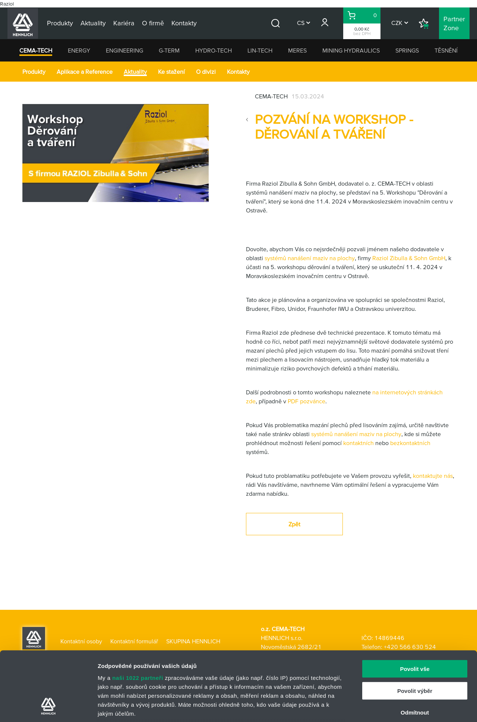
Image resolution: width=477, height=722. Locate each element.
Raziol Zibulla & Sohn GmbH (408, 258)
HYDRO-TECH (213, 50)
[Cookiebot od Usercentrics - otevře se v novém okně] (48, 707)
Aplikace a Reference (85, 71)
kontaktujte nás (433, 475)
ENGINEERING (124, 50)
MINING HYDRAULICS (351, 50)
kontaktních (358, 442)
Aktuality (135, 71)
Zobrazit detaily (394, 707)
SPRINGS (407, 50)
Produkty (33, 71)
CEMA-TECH (35, 50)
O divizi (206, 71)
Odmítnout (415, 650)
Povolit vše (414, 607)
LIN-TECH (259, 50)
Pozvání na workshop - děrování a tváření (334, 126)
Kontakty (238, 71)
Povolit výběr (414, 628)
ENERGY (79, 50)
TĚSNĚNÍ (446, 50)
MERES (297, 50)
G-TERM (169, 50)
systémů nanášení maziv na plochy (310, 258)
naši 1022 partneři (137, 615)
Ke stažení (171, 71)
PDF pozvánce (306, 401)
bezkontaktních (410, 442)
